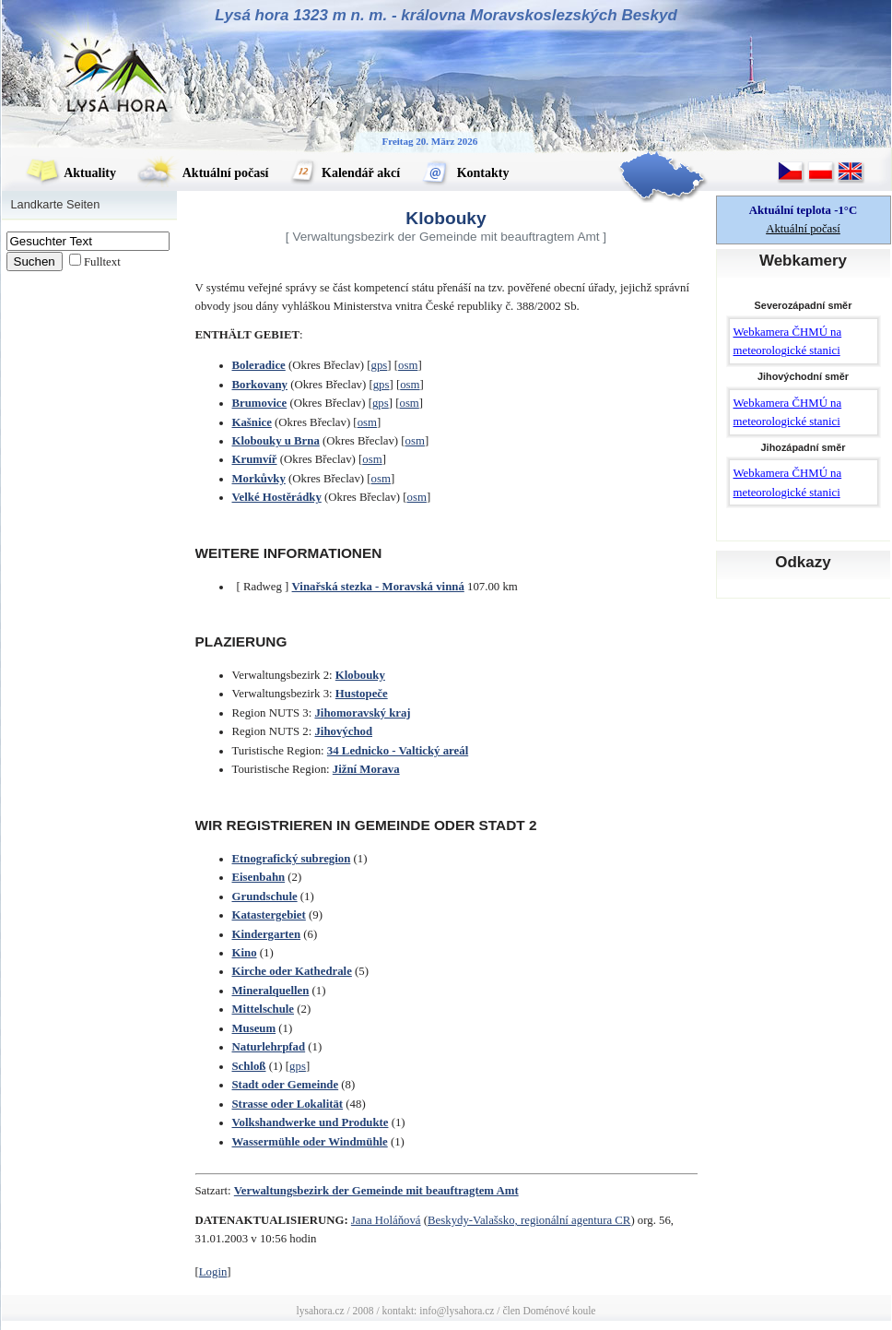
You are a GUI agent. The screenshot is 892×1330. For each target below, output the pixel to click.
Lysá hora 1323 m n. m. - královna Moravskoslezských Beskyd (446, 15)
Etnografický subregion (291, 858)
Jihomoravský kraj (362, 713)
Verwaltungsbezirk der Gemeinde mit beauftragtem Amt (376, 1190)
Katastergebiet (269, 914)
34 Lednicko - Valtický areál (397, 750)
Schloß (249, 1066)
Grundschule (265, 896)
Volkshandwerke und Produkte (310, 1122)
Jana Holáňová (386, 1220)
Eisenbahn (259, 877)
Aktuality (71, 173)
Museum (254, 1028)
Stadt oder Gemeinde (285, 1084)
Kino (244, 952)
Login (213, 1271)
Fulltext (102, 261)
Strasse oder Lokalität (288, 1104)
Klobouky (360, 675)
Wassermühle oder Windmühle (310, 1141)
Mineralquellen (271, 990)
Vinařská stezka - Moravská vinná (378, 586)
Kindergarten (266, 934)
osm (407, 365)
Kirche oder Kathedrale (292, 971)
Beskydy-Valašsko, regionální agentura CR (529, 1220)
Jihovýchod (343, 731)
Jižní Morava (366, 769)
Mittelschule (263, 1009)
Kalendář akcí (345, 173)
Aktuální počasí (202, 173)
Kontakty (465, 173)
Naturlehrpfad (269, 1046)
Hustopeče (361, 693)
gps (379, 365)
